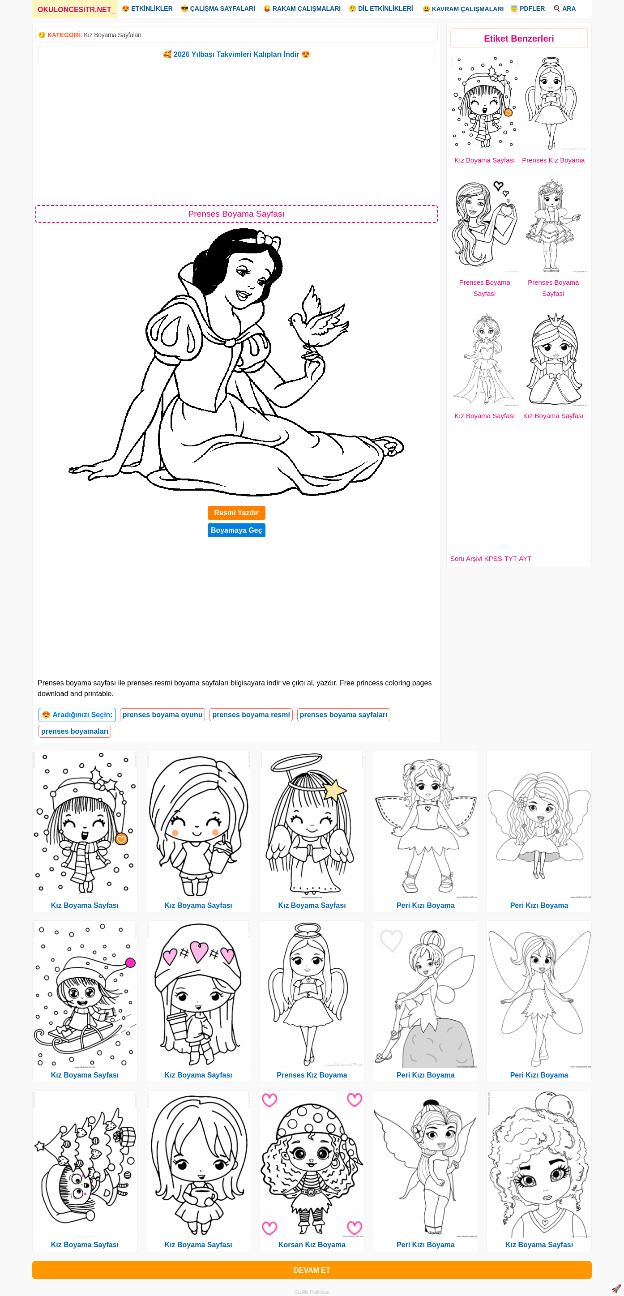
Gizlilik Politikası (312, 1292)
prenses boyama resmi (251, 715)
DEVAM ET (312, 1270)
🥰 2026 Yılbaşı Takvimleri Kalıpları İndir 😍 (236, 54)
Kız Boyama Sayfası (484, 160)
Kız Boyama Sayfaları (112, 34)
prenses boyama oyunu (163, 715)
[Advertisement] (237, 133)
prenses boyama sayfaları (344, 715)
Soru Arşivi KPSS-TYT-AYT (490, 558)
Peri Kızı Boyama (426, 905)
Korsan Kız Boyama (312, 1245)
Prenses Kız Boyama (553, 160)
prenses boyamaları (74, 731)
